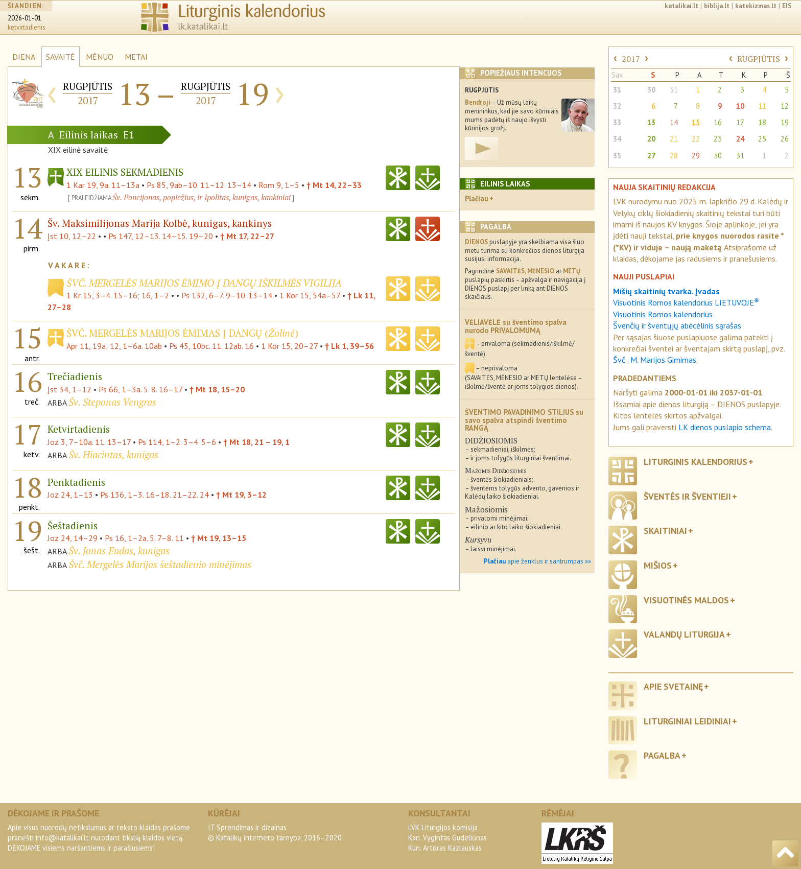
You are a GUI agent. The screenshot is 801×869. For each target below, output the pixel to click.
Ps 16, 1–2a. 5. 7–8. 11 (144, 538)
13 (651, 122)
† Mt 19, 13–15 (218, 538)
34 (617, 139)
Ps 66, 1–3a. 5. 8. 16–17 (140, 389)
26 (785, 139)
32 (617, 106)
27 (651, 155)
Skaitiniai (665, 530)
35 (617, 155)
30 (651, 90)
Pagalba (662, 755)
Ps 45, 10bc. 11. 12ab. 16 (211, 346)
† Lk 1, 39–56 (349, 346)
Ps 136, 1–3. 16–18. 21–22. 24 (154, 494)
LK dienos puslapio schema (724, 427)
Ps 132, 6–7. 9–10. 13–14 (226, 295)
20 (651, 139)
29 (696, 155)
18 (762, 122)
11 (762, 106)
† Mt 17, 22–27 (247, 236)
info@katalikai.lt (62, 837)
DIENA (23, 57)
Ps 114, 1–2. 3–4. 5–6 (177, 442)
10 (740, 106)
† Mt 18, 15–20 (217, 389)
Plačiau (476, 198)
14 (674, 122)
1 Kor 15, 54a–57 (309, 295)
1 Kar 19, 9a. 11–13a (102, 185)
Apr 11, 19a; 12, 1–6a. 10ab (114, 346)
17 (740, 122)
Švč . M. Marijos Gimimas (654, 360)
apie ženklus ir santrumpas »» (537, 561)
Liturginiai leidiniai (687, 721)
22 (696, 139)
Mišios (658, 565)
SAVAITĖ (60, 57)
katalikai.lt (681, 6)
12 (785, 106)
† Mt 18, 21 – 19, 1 (256, 442)
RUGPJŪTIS (758, 58)
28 (674, 155)
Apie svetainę (673, 686)
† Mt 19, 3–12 (241, 494)
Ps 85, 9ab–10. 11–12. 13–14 (199, 185)
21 (674, 139)
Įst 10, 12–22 (72, 236)
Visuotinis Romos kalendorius (663, 314)
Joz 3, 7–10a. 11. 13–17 (89, 442)
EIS (786, 6)
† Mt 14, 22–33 (334, 185)
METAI (136, 57)
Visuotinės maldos (686, 600)
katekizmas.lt (755, 6)
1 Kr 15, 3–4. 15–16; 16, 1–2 (117, 295)
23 (718, 139)
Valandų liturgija (684, 634)
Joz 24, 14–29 (73, 538)
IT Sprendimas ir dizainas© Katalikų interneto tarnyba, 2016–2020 (275, 832)
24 (740, 139)
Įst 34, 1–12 (69, 389)
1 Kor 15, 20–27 (289, 346)
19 (785, 122)
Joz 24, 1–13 (70, 494)
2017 (631, 58)
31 (617, 90)
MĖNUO (99, 57)
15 (696, 122)
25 (762, 139)
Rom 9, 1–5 (278, 185)
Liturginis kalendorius (695, 461)
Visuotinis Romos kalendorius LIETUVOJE (686, 302)
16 (718, 122)
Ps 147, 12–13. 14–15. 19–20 (160, 236)
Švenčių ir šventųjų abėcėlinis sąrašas (677, 325)
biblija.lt (716, 6)
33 (617, 122)
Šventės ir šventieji (687, 496)
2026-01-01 (24, 18)
